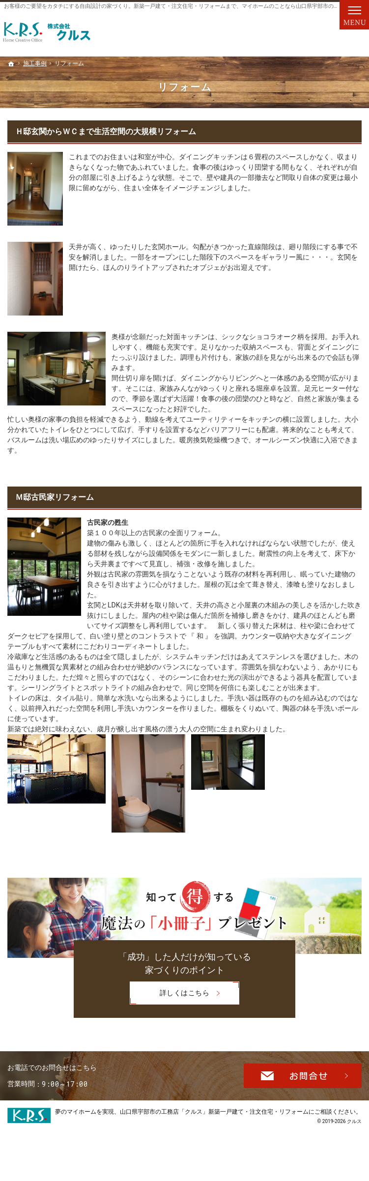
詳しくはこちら (169, 994)
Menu (354, 14)
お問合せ (303, 1088)
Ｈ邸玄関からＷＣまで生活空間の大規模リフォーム (105, 131)
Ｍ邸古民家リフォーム (54, 497)
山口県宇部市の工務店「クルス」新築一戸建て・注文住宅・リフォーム (214, 1134)
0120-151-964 (90, 1087)
